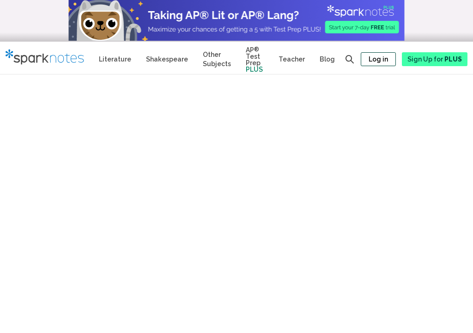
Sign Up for (434, 59)
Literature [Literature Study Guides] (115, 59)
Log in (378, 59)
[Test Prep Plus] (254, 58)
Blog (327, 59)
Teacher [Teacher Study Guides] (292, 59)
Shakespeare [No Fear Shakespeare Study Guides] (167, 59)
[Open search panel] (349, 59)
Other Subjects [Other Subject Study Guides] (217, 59)
